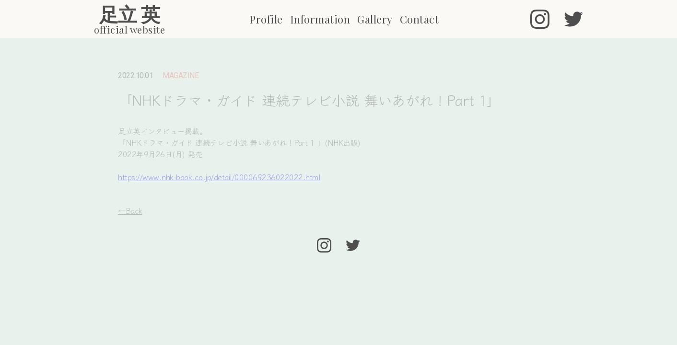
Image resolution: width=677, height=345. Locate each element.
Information (320, 19)
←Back (130, 210)
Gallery (375, 19)
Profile (266, 19)
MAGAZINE (180, 76)
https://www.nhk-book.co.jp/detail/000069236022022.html (219, 177)
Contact (419, 19)
